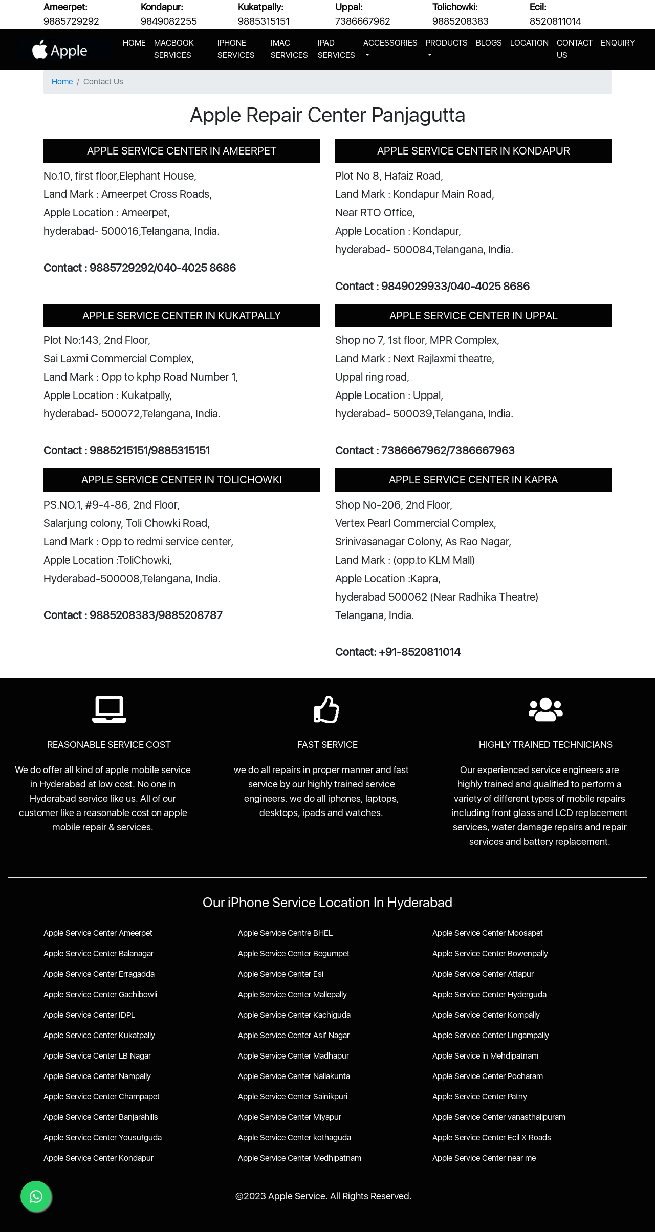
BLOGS (489, 43)
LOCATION (529, 43)
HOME (136, 42)
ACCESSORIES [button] (390, 43)
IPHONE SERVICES (236, 49)
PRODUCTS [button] (447, 43)
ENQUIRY (618, 43)
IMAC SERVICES (289, 49)
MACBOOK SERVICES (174, 49)
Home (62, 81)
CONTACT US (575, 49)
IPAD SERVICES (336, 49)
